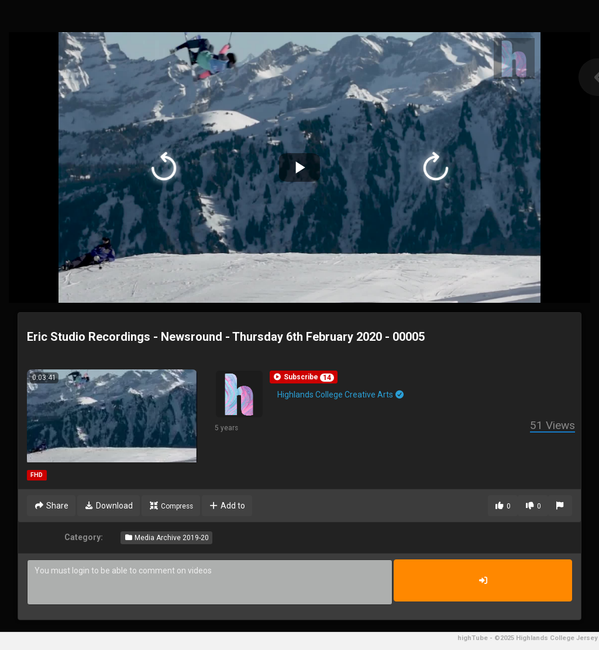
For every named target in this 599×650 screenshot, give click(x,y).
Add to (227, 505)
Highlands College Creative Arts (341, 394)
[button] (304, 377)
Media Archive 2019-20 (166, 538)
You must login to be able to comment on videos (210, 582)
